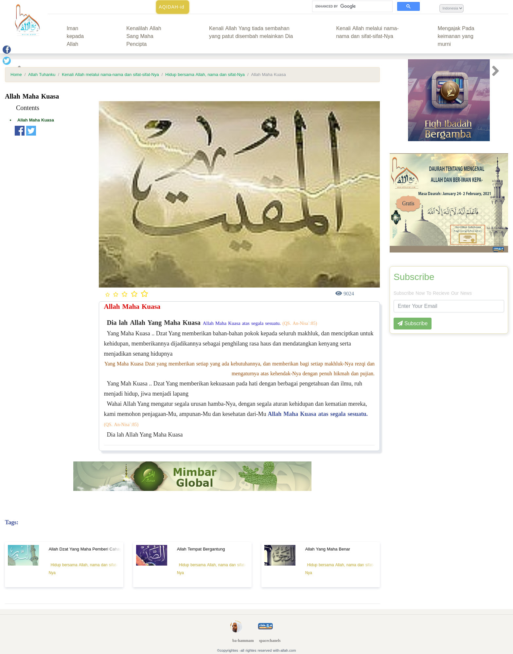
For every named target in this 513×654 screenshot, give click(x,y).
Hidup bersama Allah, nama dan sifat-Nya (205, 74)
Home (16, 74)
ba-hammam (243, 640)
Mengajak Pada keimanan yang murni (456, 36)
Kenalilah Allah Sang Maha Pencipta (143, 36)
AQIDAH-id (171, 7)
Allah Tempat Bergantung (201, 549)
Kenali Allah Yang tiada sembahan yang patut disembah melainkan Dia (251, 32)
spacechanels (270, 640)
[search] (351, 6)
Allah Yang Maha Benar (327, 549)
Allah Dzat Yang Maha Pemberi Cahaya (86, 549)
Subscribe (414, 277)
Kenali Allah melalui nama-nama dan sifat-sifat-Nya (367, 32)
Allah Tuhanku (41, 74)
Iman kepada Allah (75, 36)
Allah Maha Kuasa (35, 120)
